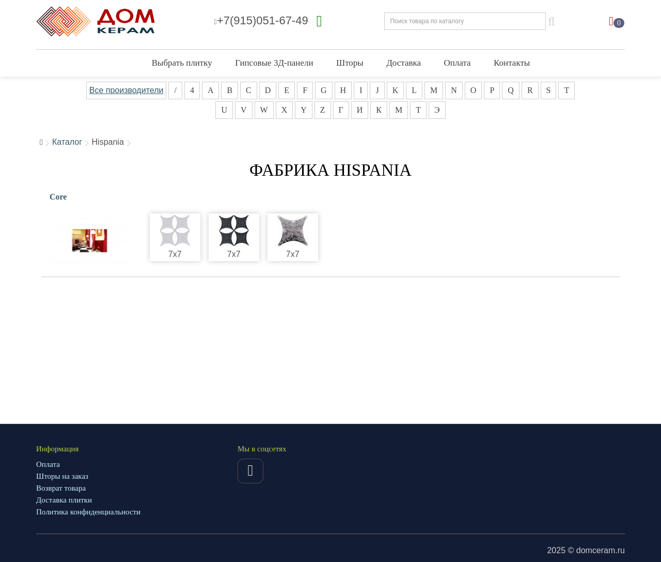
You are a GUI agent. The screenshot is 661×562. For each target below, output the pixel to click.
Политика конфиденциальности (88, 512)
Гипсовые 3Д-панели (274, 63)
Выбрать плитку (182, 63)
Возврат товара (61, 488)
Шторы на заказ (62, 476)
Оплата (457, 63)
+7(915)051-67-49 (261, 20)
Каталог (67, 142)
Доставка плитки (64, 500)
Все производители (126, 90)
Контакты (512, 63)
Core (58, 196)
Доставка (403, 63)
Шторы (350, 63)
